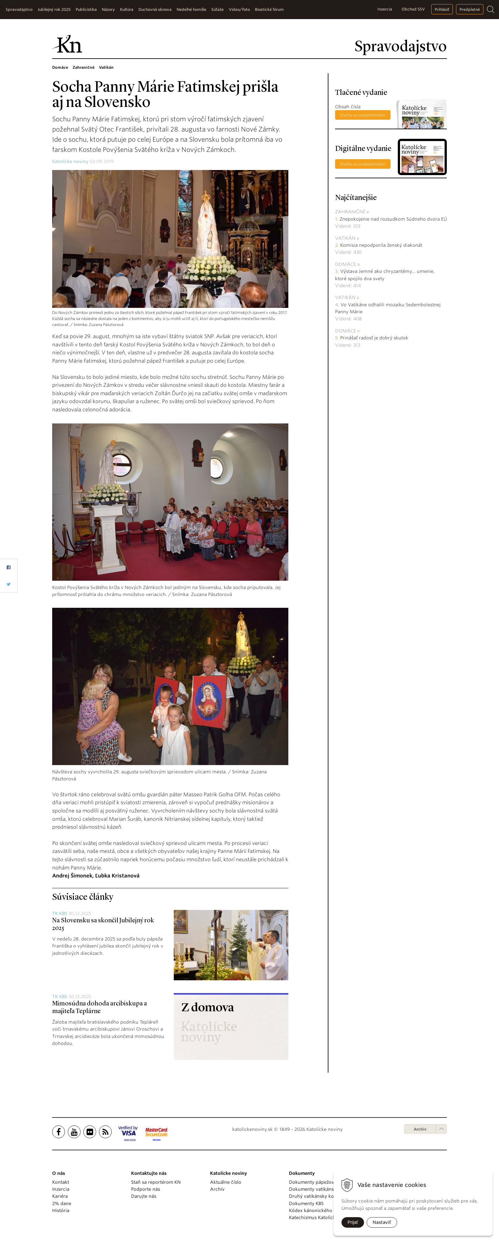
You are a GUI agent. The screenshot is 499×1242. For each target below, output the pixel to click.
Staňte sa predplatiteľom (362, 115)
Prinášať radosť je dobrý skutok (374, 337)
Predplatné (470, 9)
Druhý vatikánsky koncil (315, 1196)
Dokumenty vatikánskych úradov (325, 1189)
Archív (420, 1129)
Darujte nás (143, 1196)
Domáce (345, 264)
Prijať (353, 1222)
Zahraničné (350, 211)
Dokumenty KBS (306, 1203)
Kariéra (60, 1196)
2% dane (61, 1203)
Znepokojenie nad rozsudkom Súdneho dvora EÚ (393, 219)
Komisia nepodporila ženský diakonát (381, 245)
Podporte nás (145, 1189)
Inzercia (384, 9)
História (60, 1210)
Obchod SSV (413, 9)
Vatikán (345, 238)
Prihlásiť (442, 9)
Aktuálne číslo (225, 1182)
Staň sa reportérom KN (156, 1182)
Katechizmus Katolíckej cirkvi (321, 1217)
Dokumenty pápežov (311, 1182)
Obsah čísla (348, 106)
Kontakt (60, 1182)
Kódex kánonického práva (317, 1210)
